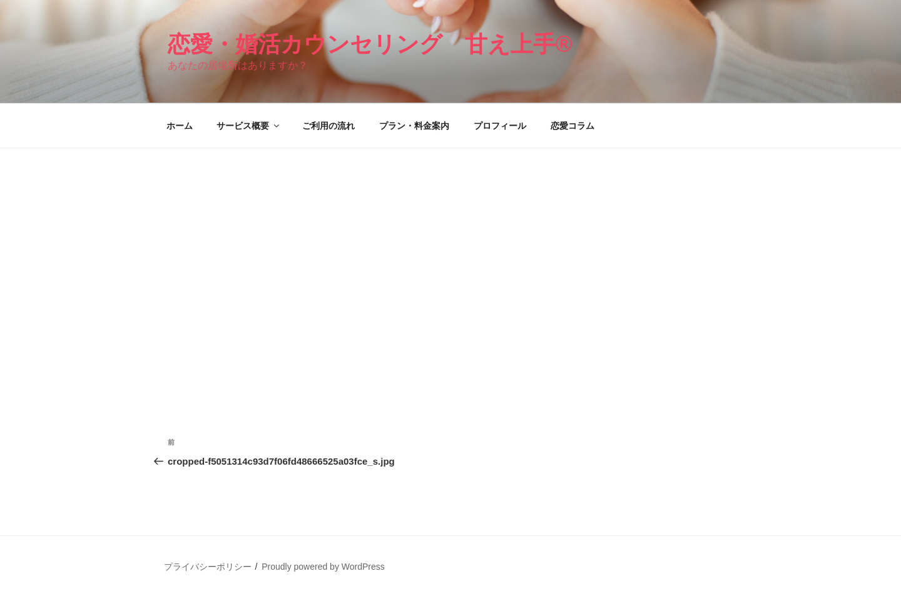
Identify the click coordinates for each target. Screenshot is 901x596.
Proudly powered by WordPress (323, 567)
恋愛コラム (572, 126)
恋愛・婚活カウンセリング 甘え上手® (370, 44)
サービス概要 (248, 126)
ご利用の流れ (328, 126)
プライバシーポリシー (208, 567)
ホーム (179, 126)
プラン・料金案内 (414, 126)
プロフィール (500, 126)
